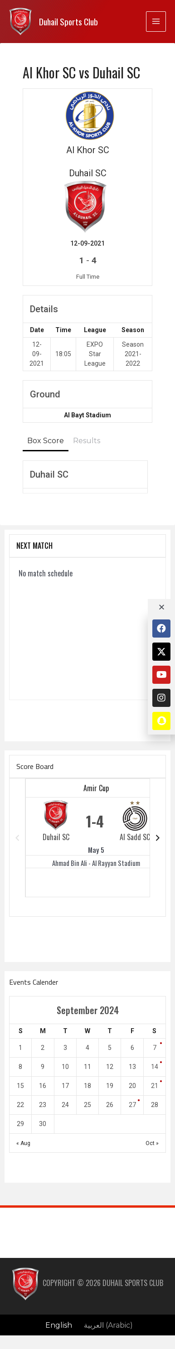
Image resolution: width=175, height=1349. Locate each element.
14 (154, 1066)
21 (154, 1085)
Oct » (152, 1143)
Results (86, 440)
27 (132, 1104)
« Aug (23, 1143)
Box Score (45, 440)
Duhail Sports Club (68, 21)
